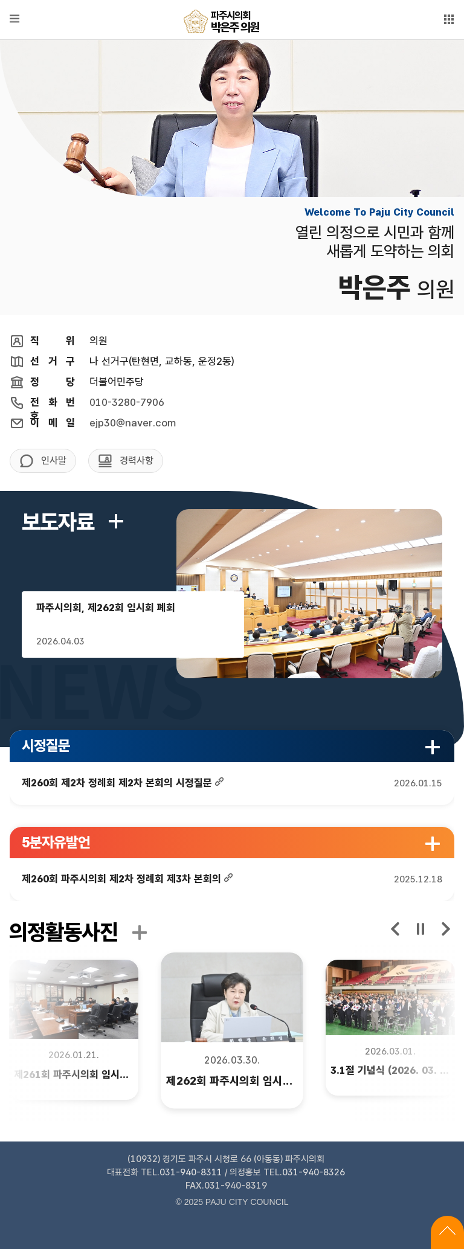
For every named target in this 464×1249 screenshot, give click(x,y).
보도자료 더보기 (116, 521)
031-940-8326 (313, 1172)
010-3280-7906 (126, 402)
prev (395, 929)
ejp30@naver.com (132, 423)
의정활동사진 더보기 (139, 932)
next (445, 929)
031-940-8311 (191, 1172)
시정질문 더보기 (432, 747)
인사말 (53, 460)
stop (420, 929)
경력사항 (136, 460)
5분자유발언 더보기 (432, 843)
